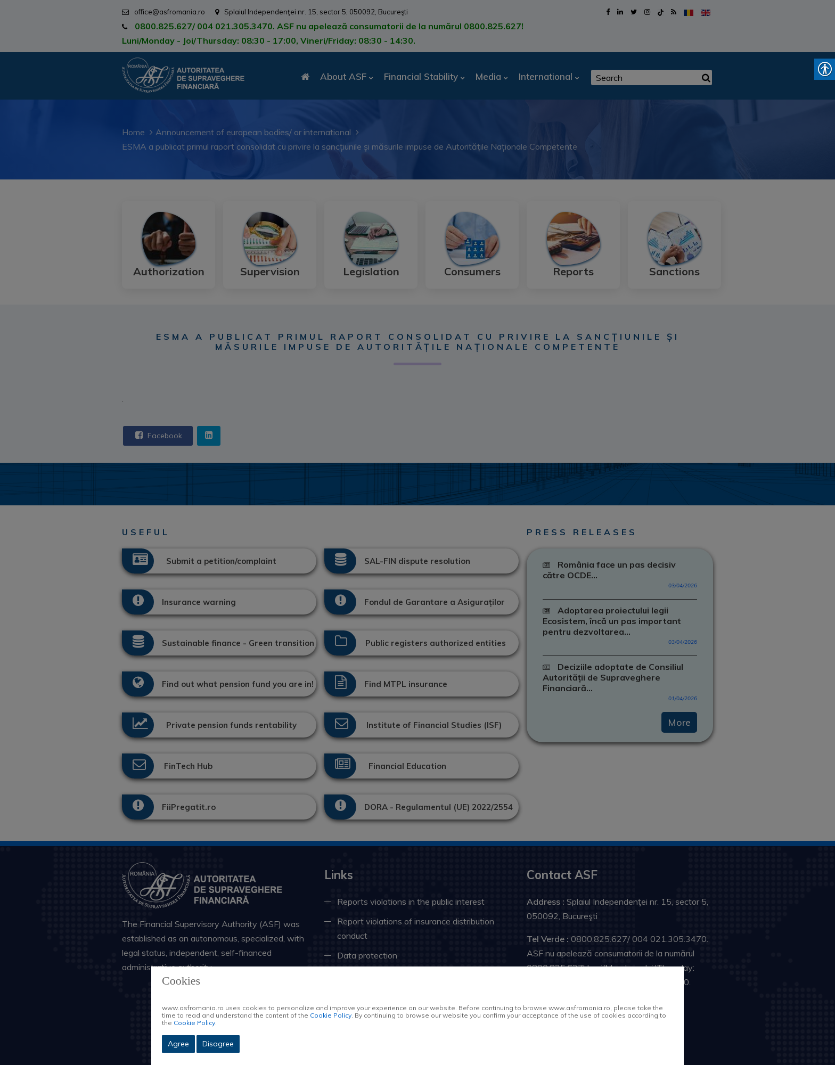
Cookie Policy (330, 1015)
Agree (178, 1043)
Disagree (218, 1043)
